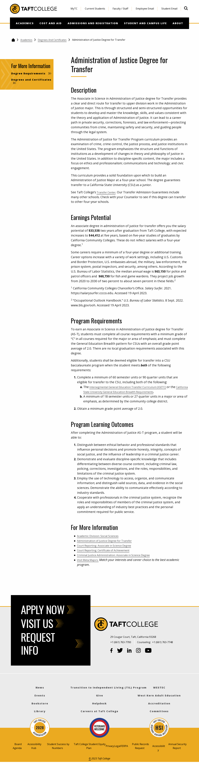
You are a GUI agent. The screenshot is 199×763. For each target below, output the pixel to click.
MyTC (74, 8)
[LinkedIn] (129, 651)
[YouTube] (148, 651)
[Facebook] (111, 651)
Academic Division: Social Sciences (101, 536)
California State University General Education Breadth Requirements (137, 392)
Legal (117, 746)
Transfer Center (108, 192)
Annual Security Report (177, 746)
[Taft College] (150, 624)
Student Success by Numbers (58, 746)
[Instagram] (138, 651)
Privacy (110, 746)
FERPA (124, 746)
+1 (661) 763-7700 (120, 642)
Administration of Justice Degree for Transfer (109, 540)
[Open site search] (186, 8)
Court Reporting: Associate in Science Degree (109, 545)
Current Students (95, 8)
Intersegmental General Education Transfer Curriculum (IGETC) (134, 387)
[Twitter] (120, 651)
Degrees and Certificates (52, 40)
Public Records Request (140, 746)
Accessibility (158, 748)
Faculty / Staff (120, 8)
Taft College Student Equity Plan (90, 746)
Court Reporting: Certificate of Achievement (108, 550)
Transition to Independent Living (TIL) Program (108, 687)
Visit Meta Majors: (89, 560)
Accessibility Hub (34, 746)
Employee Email (145, 8)
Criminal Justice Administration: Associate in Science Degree (119, 555)
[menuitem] (74, 9)
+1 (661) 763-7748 (162, 642)
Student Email (169, 8)
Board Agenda (17, 746)
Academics (26, 40)
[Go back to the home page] (13, 40)
